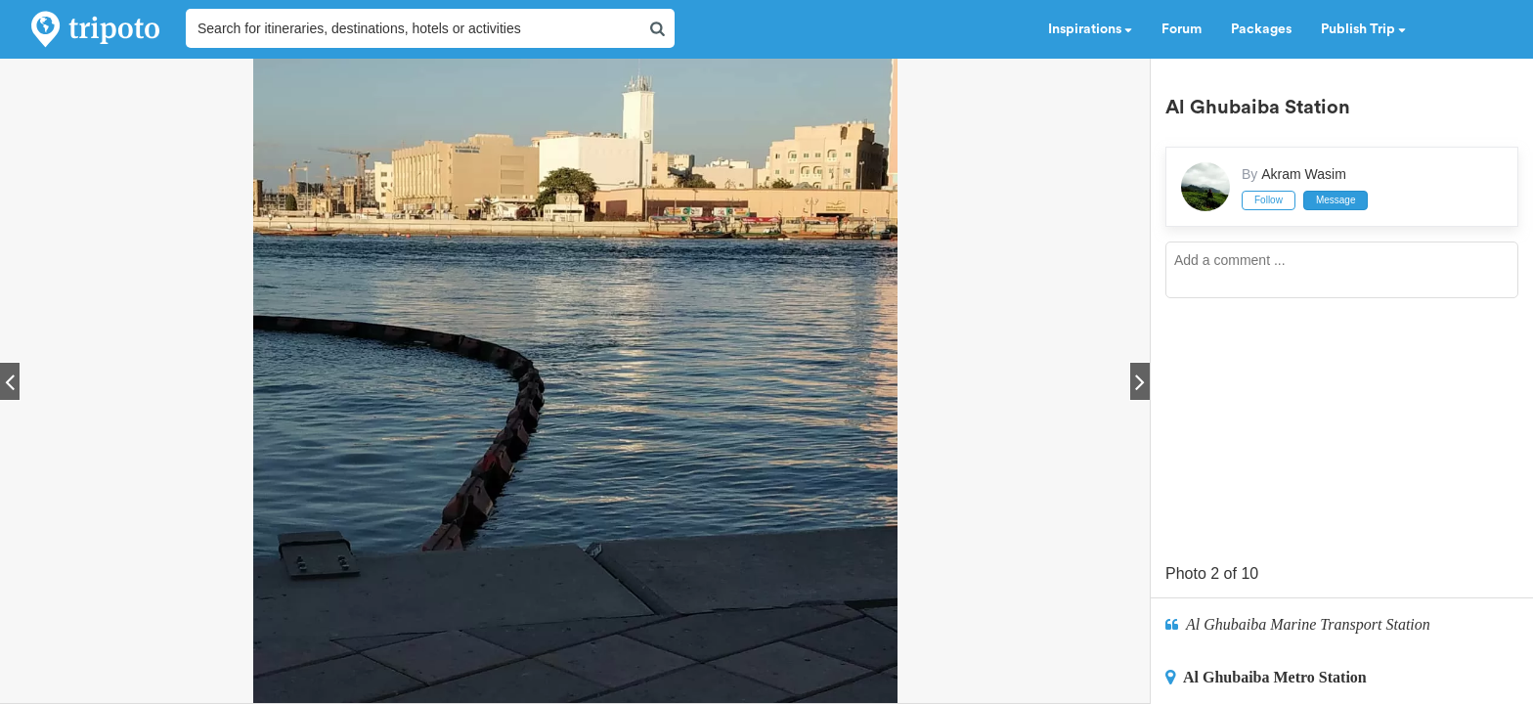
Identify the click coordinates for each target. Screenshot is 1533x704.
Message (1336, 200)
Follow (1268, 200)
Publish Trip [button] (1363, 29)
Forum (1181, 29)
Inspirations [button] (1090, 29)
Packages (1261, 29)
